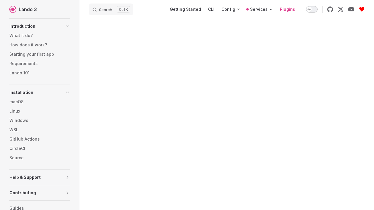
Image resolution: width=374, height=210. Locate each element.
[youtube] (351, 9)
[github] (330, 9)
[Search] (111, 9)
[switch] (312, 9)
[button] (39, 26)
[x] (340, 9)
